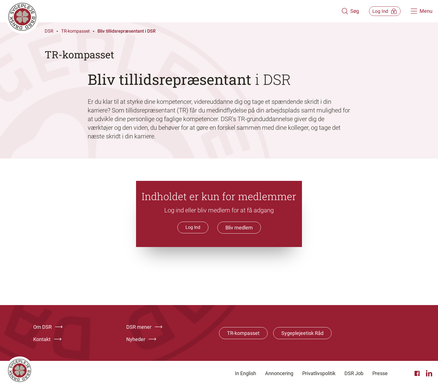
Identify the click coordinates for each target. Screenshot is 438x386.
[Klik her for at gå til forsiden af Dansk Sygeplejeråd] (170, 11)
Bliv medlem (239, 228)
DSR (49, 31)
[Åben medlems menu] (381, 11)
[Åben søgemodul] (342, 11)
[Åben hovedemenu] (421, 11)
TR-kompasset (75, 31)
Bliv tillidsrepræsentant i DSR (126, 31)
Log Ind (192, 227)
